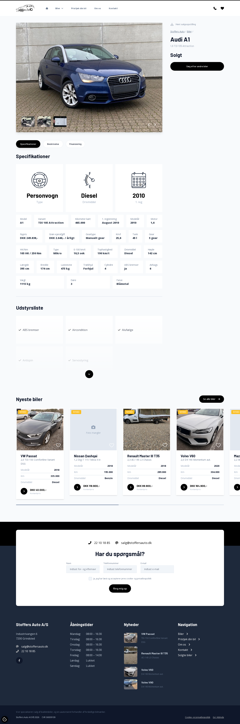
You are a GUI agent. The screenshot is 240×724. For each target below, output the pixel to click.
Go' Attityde (218, 717)
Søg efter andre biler (197, 66)
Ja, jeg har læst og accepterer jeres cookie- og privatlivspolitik (122, 591)
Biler (189, 31)
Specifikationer (28, 144)
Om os (97, 8)
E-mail (143, 576)
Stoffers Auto (177, 31)
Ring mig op (120, 601)
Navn (68, 576)
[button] (149, 124)
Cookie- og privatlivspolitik (197, 717)
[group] (89, 77)
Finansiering (75, 144)
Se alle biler (211, 412)
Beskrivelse (53, 144)
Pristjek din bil (78, 8)
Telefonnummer (111, 576)
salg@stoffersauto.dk (133, 556)
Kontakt (113, 8)
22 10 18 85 (99, 556)
